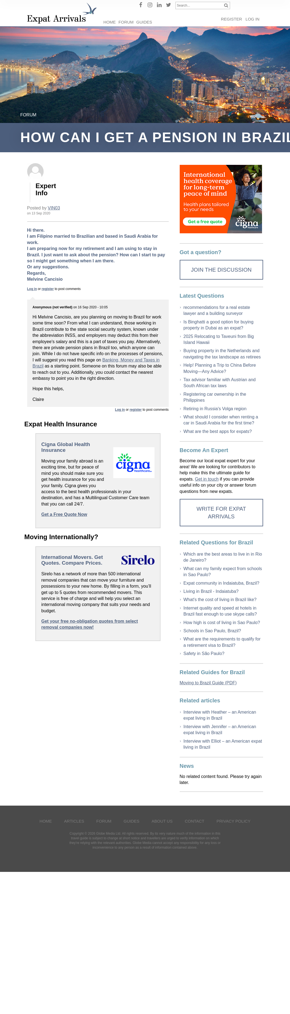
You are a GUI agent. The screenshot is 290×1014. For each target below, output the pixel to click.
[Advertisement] (98, 689)
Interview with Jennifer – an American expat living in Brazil (220, 729)
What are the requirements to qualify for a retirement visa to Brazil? (222, 642)
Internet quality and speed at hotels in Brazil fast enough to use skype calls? (220, 611)
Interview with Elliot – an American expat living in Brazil (223, 744)
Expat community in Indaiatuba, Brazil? (222, 583)
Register (231, 19)
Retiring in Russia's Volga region (215, 408)
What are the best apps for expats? (218, 431)
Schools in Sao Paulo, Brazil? (212, 630)
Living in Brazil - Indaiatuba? (211, 591)
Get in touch (207, 479)
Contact (194, 821)
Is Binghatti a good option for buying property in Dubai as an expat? (219, 325)
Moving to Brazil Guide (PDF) (208, 682)
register (48, 289)
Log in (253, 19)
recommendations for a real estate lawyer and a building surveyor (217, 310)
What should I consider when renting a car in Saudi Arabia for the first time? (221, 420)
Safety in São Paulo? (204, 653)
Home (109, 22)
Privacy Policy (233, 821)
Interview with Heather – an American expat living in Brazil (220, 715)
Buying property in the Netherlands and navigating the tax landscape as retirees (222, 353)
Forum (126, 22)
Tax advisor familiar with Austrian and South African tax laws (220, 382)
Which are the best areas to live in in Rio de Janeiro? (223, 557)
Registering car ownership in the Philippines (215, 397)
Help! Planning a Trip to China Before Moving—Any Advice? (220, 368)
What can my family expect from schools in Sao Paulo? (223, 571)
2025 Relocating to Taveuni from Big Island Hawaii (219, 339)
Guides (144, 22)
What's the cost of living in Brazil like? (220, 599)
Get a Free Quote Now (64, 514)
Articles (74, 821)
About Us (162, 821)
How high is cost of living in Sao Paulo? (222, 622)
